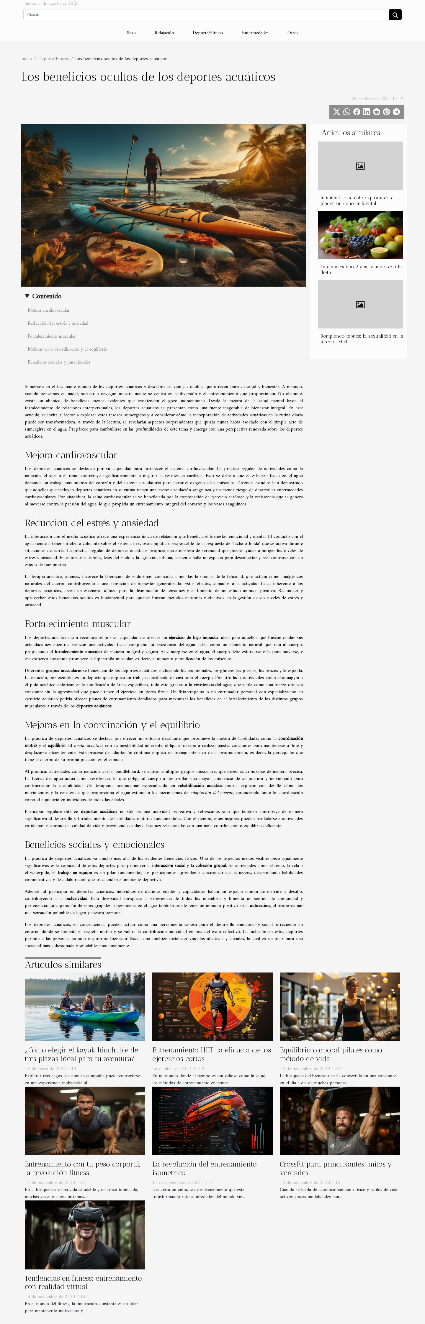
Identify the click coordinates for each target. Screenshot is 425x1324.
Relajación (164, 33)
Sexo (131, 33)
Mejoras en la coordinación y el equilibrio (67, 349)
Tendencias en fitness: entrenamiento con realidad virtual (83, 1282)
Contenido (46, 296)
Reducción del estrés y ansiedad (58, 323)
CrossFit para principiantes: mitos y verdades (336, 1168)
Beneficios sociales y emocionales (59, 362)
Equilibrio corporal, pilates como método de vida (331, 1054)
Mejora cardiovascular (49, 310)
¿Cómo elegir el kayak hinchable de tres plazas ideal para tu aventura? (81, 1054)
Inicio (26, 59)
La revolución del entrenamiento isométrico (204, 1168)
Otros (292, 33)
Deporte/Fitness (208, 33)
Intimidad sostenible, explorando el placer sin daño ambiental (358, 200)
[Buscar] (205, 14)
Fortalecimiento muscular (52, 336)
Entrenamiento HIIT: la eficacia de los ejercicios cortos (211, 1054)
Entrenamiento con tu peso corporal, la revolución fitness (82, 1168)
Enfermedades (255, 33)
